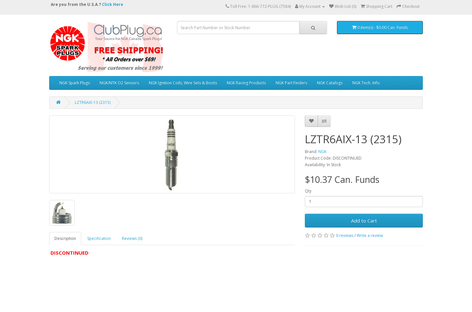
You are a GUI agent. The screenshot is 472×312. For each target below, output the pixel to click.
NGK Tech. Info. (366, 83)
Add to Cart (364, 220)
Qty (308, 191)
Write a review (370, 235)
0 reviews (344, 235)
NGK (322, 151)
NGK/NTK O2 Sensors (119, 83)
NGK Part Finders (291, 83)
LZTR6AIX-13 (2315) (92, 102)
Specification (99, 238)
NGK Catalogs (330, 83)
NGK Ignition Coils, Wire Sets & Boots (183, 83)
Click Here (112, 4)
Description (65, 238)
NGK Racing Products (246, 83)
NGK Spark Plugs (74, 83)
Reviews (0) (132, 238)
